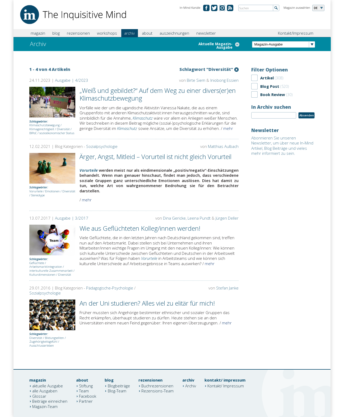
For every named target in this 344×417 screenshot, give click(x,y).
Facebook (87, 395)
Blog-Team (117, 390)
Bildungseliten (54, 338)
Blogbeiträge (119, 385)
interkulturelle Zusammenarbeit (51, 271)
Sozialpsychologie (102, 146)
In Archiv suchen (271, 107)
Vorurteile (36, 191)
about (147, 33)
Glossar (39, 395)
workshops (107, 33)
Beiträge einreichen (49, 401)
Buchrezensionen (157, 385)
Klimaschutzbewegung (44, 125)
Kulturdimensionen (42, 275)
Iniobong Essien (224, 80)
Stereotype (38, 195)
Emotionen (52, 191)
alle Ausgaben (44, 390)
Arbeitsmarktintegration (45, 267)
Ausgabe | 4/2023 (71, 80)
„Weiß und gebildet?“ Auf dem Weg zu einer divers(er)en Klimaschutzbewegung (158, 94)
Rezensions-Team (157, 390)
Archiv (190, 385)
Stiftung (86, 385)
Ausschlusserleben (41, 345)
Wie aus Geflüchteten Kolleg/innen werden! (140, 228)
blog (56, 33)
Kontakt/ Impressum (225, 385)
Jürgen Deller (227, 218)
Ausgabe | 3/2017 (71, 218)
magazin (38, 33)
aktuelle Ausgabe (47, 385)
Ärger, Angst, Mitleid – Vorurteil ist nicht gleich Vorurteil (155, 156)
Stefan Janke (227, 288)
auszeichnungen (174, 33)
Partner (86, 401)
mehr (228, 128)
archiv (129, 33)
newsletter (206, 33)
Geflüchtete (36, 263)
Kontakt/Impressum (295, 33)
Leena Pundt (199, 218)
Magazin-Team (45, 406)
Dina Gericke (174, 218)
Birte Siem (196, 80)
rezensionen (78, 33)
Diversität (63, 129)
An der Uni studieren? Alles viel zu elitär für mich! (147, 303)
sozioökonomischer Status (56, 133)
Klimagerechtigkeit (41, 129)
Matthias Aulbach (223, 146)
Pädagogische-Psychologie (109, 288)
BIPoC (33, 133)
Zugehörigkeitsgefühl (43, 341)
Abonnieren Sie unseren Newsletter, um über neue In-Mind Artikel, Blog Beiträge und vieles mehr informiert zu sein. (282, 145)
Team (84, 390)
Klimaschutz (143, 118)
